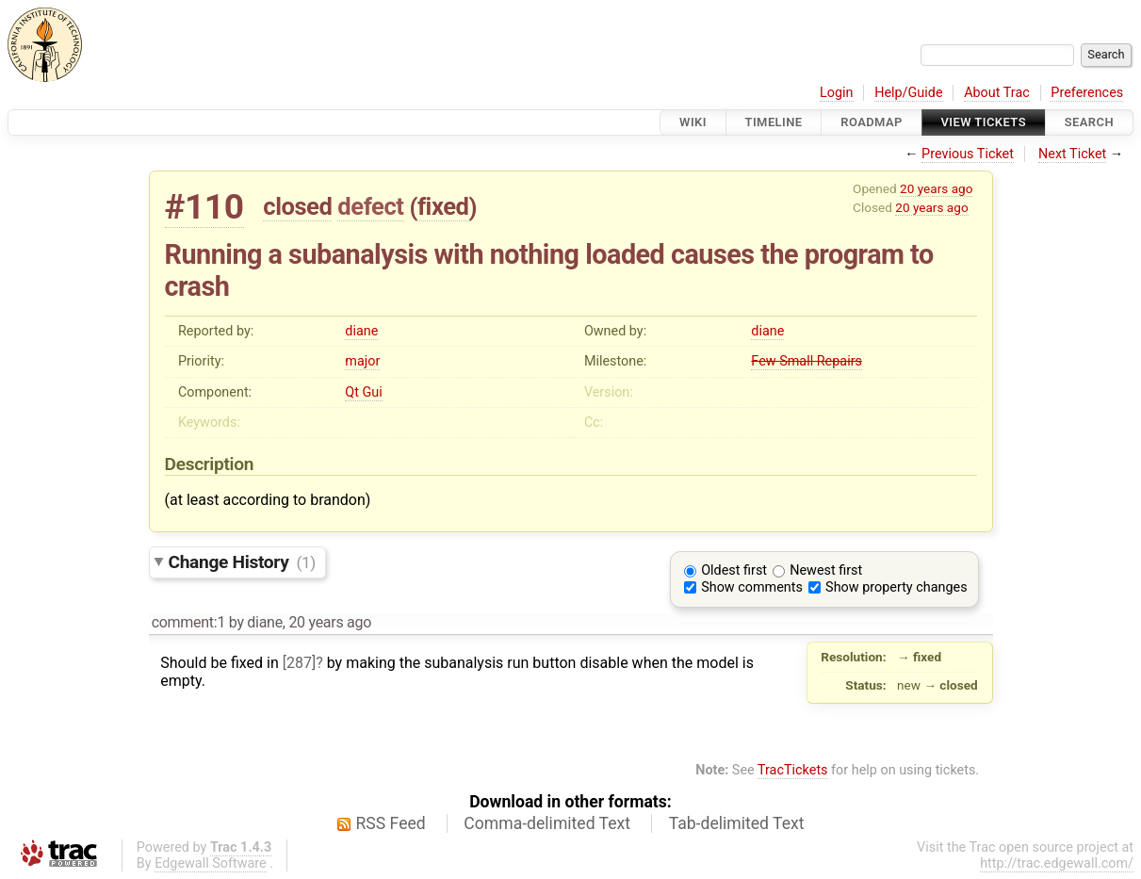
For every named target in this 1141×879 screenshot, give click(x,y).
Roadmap (871, 122)
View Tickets (983, 122)
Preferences (1087, 93)
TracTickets (793, 770)
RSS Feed (391, 823)
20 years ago (936, 188)
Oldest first (734, 570)
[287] (299, 663)
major (362, 361)
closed (297, 206)
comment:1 (188, 622)
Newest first (826, 570)
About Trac (997, 93)
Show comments (752, 587)
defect (370, 206)
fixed (443, 206)
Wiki (693, 122)
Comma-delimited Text (547, 823)
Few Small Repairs (806, 361)
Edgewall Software (211, 863)
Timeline (774, 122)
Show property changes (896, 587)
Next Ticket (1072, 154)
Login (837, 93)
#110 (204, 207)
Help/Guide (908, 93)
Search (1089, 122)
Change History (242, 562)
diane (361, 331)
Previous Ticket (967, 154)
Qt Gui (363, 392)
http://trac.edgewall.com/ (1056, 863)
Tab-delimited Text (737, 823)
